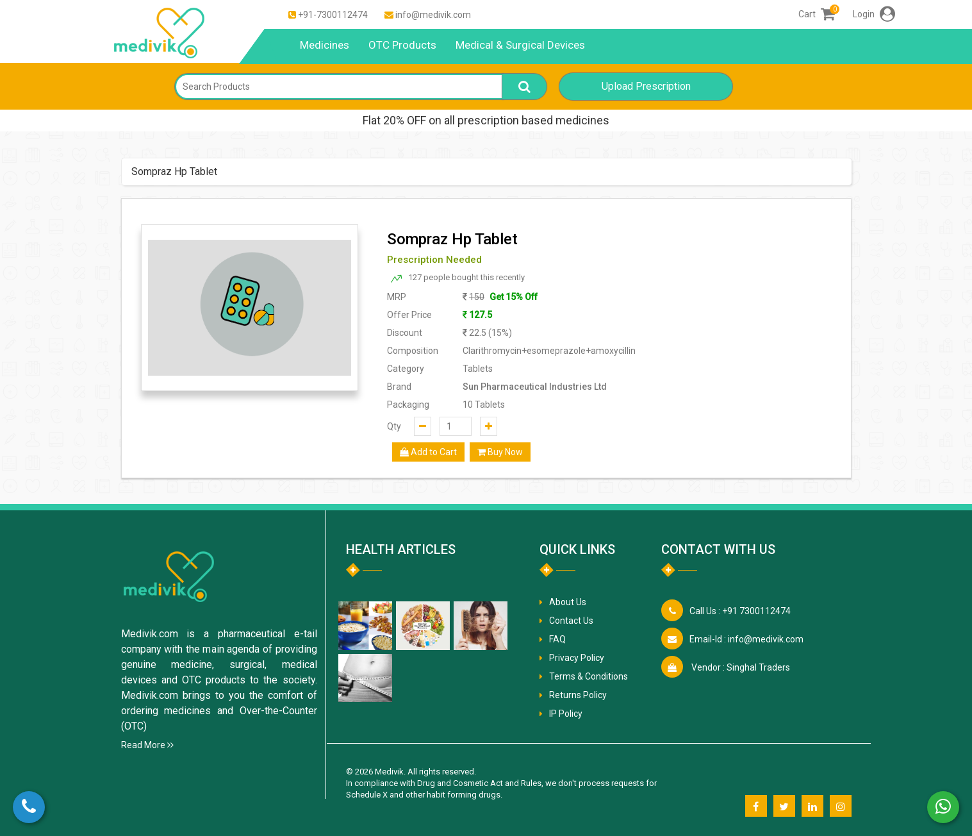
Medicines (324, 44)
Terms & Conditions (588, 676)
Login (874, 14)
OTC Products (402, 44)
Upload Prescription (646, 86)
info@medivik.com (433, 15)
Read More (147, 745)
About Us (567, 602)
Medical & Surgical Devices (520, 44)
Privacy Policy (576, 658)
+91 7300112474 (740, 611)
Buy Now (500, 452)
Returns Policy (578, 695)
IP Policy (565, 713)
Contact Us (571, 620)
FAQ (557, 639)
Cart (816, 14)
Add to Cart (428, 452)
